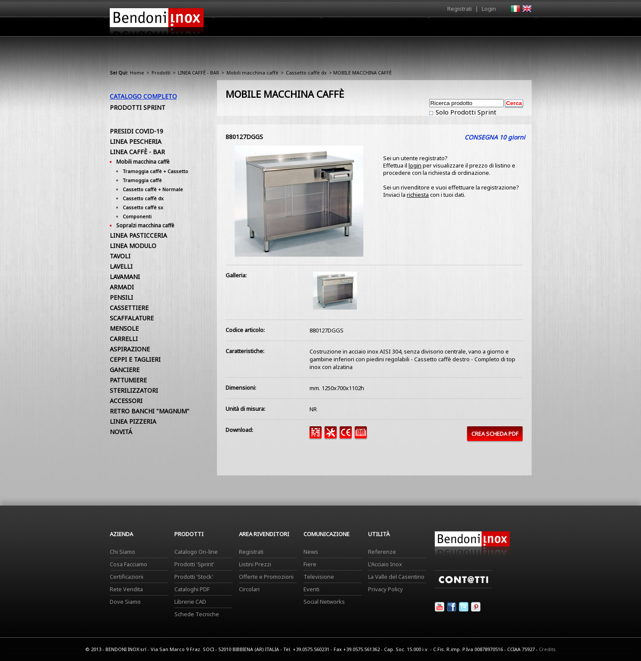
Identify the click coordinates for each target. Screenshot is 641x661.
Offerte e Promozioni (266, 576)
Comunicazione (444, 28)
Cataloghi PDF (192, 589)
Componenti (137, 216)
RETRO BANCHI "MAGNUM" (149, 411)
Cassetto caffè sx (143, 207)
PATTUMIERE (128, 380)
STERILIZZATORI (134, 390)
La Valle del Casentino (396, 576)
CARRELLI (124, 339)
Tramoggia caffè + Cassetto (155, 171)
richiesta (418, 195)
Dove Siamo (125, 601)
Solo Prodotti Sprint (465, 112)
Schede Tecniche (196, 614)
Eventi (311, 589)
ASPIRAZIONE (130, 349)
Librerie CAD (190, 601)
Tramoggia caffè (142, 180)
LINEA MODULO (133, 246)
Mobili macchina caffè (252, 72)
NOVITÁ (121, 432)
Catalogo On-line (196, 551)
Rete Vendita (126, 589)
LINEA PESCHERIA (135, 141)
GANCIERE (124, 370)
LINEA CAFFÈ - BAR (198, 72)
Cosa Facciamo (128, 564)
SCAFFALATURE (132, 318)
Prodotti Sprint (137, 107)
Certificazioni (126, 576)
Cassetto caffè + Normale (153, 189)
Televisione (318, 576)
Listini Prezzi (255, 564)
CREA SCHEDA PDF (494, 434)
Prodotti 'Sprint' (194, 564)
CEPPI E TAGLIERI (135, 359)
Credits (547, 649)
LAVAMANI (125, 277)
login (415, 165)
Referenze (382, 551)
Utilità (487, 28)
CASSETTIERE (129, 308)
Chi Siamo (122, 551)
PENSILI (121, 297)
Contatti (520, 26)
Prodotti (341, 28)
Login (489, 8)
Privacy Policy (385, 589)
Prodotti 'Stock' (193, 576)
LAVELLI (121, 266)
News (310, 551)
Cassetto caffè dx (306, 72)
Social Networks (324, 601)
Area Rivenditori (387, 28)
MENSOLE (124, 328)
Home (272, 26)
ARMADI (122, 287)
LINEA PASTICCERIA (138, 235)
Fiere (309, 564)
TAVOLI (120, 256)
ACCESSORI (126, 401)
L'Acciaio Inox (385, 564)
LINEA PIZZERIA (133, 421)
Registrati (459, 8)
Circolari (249, 589)
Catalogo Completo (143, 96)
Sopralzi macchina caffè (145, 225)
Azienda (305, 28)
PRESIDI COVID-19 (136, 131)
